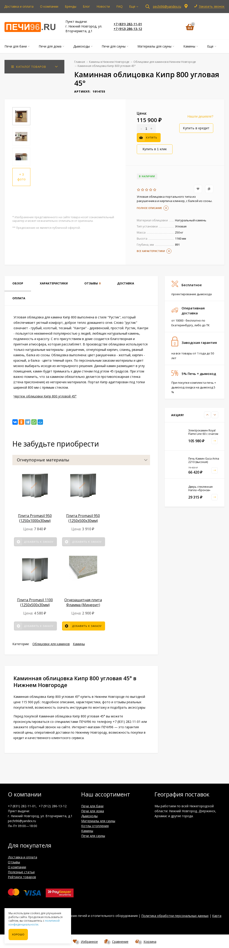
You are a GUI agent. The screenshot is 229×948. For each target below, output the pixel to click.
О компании (49, 6)
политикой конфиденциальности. (34, 922)
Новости (103, 6)
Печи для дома (92, 811)
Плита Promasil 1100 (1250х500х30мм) (35, 602)
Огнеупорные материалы (43, 460)
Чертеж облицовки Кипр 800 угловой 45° (44, 396)
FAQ (119, 6)
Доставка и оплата (19, 6)
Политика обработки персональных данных (175, 916)
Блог (86, 6)
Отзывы (14, 862)
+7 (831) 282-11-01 (128, 24)
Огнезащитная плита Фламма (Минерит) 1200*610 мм (83, 604)
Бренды (70, 6)
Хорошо (18, 934)
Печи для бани (92, 806)
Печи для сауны (93, 836)
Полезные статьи (21, 872)
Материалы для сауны (98, 821)
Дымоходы (89, 816)
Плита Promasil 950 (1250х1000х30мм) (35, 518)
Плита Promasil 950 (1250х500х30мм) (83, 518)
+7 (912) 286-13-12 (128, 29)
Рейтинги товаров (22, 877)
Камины (79, 644)
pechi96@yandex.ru (167, 6)
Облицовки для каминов (51, 644)
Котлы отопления (95, 826)
